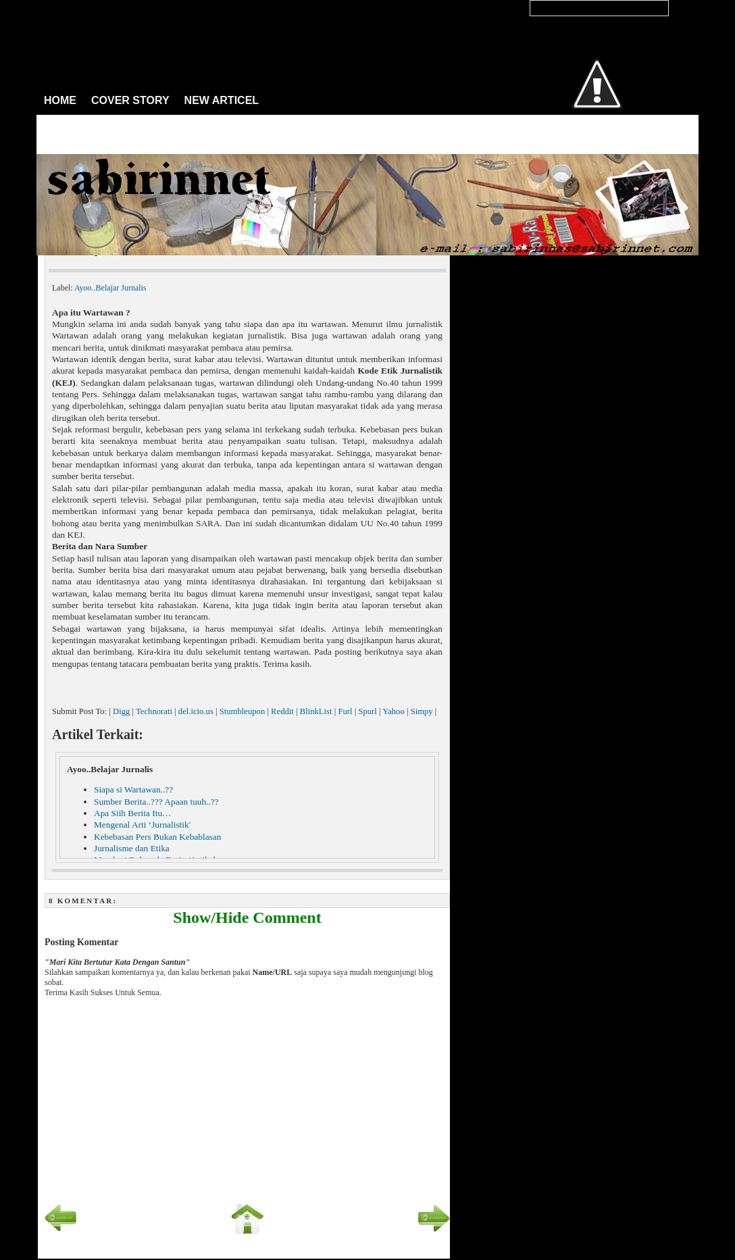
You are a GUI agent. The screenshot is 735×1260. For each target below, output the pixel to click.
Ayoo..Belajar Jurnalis (110, 288)
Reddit (282, 711)
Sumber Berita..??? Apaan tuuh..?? (156, 802)
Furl (345, 711)
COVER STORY (130, 100)
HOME (60, 100)
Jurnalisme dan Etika (132, 848)
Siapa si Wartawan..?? (133, 789)
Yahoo (393, 711)
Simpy (422, 711)
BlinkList (316, 711)
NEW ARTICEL (221, 100)
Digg (121, 711)
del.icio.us (195, 711)
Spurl (367, 711)
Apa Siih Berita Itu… (132, 813)
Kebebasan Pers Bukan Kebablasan (157, 837)
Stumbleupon (242, 711)
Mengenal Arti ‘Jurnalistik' (142, 825)
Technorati (154, 711)
